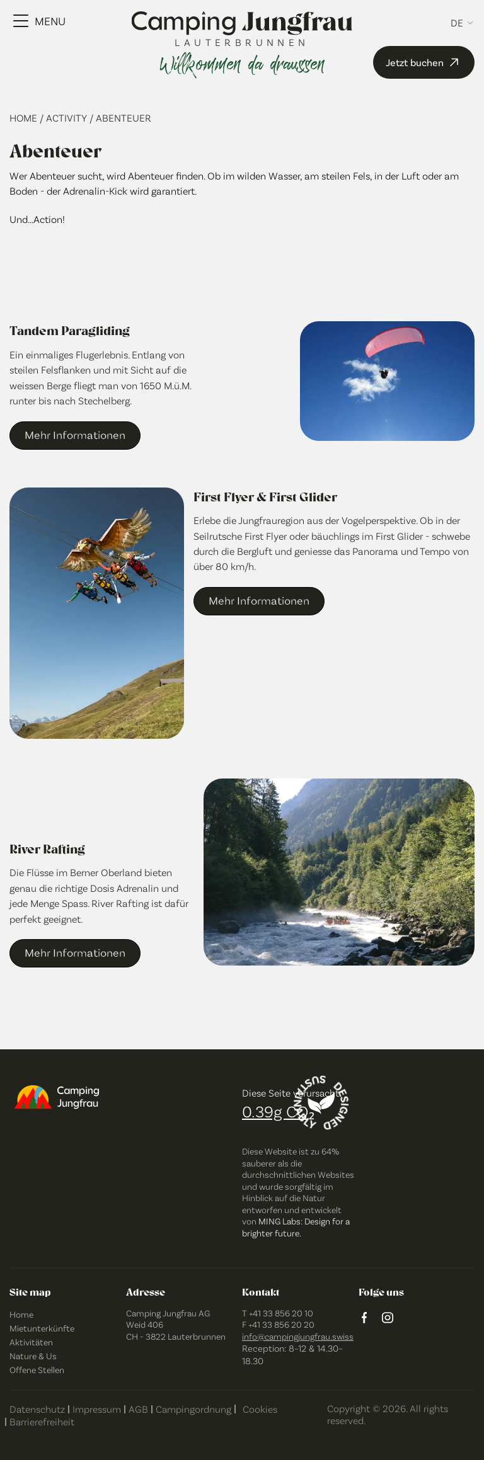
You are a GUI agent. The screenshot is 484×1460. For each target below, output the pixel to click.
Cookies (260, 1409)
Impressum (96, 1409)
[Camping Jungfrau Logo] (242, 24)
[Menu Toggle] (39, 20)
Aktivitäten (31, 1342)
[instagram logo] (387, 1318)
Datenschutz (37, 1409)
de (457, 22)
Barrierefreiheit (41, 1421)
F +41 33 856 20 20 (278, 1324)
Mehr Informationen (75, 435)
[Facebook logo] (364, 1318)
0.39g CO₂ (278, 1111)
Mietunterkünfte (41, 1328)
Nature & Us (33, 1355)
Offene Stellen (36, 1369)
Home (24, 117)
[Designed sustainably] (321, 1103)
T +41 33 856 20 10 (277, 1313)
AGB (138, 1409)
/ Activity (64, 117)
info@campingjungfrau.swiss (298, 1336)
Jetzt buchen (424, 62)
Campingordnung (193, 1409)
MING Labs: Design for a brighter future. (296, 1227)
